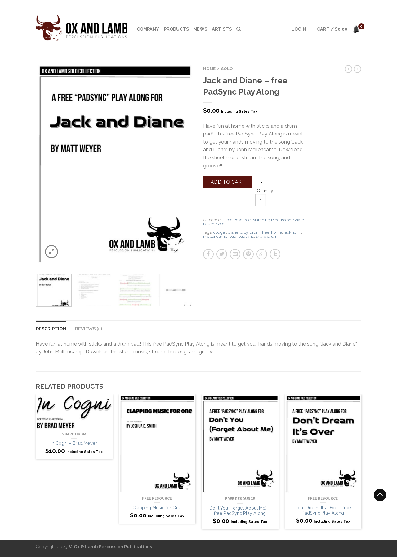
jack (287, 232)
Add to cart (228, 182)
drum (255, 232)
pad (232, 236)
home (276, 232)
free (265, 232)
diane (233, 232)
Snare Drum (74, 434)
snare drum (267, 236)
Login (299, 29)
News (200, 29)
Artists (222, 29)
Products (176, 29)
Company (148, 29)
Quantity (265, 190)
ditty (244, 232)
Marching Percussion (271, 220)
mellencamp (215, 236)
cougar (219, 232)
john (297, 232)
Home (209, 68)
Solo (227, 68)
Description (51, 328)
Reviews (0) (88, 328)
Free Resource (237, 220)
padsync (246, 236)
